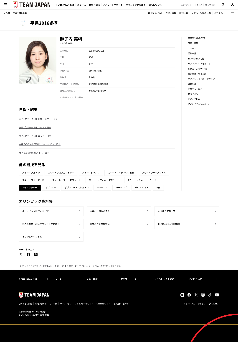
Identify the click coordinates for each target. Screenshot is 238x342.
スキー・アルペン (31, 172)
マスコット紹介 (195, 89)
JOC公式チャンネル (197, 104)
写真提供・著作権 (121, 303)
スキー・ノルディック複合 (121, 172)
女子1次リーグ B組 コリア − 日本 (35, 135)
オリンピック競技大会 (42, 266)
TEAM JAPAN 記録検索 (169, 223)
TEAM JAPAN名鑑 (196, 58)
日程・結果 (170, 13)
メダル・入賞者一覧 (201, 13)
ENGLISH (215, 303)
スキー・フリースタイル (154, 172)
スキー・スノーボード (33, 180)
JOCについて (155, 4)
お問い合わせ (40, 303)
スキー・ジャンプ (91, 172)
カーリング (121, 187)
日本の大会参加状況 (100, 223)
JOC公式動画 (194, 99)
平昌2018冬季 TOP (196, 38)
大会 (28, 266)
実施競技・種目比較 (197, 73)
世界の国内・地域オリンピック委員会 (40, 223)
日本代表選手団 (101, 266)
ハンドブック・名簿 (197, 63)
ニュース (81, 4)
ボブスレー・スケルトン (77, 187)
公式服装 (192, 83)
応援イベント (194, 94)
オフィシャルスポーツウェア (201, 78)
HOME (21, 266)
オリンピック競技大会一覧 (35, 211)
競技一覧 (183, 13)
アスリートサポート (113, 4)
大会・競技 (101, 279)
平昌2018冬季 (60, 266)
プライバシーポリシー (84, 303)
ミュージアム (189, 303)
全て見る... (219, 13)
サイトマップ (65, 303)
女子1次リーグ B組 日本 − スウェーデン (38, 118)
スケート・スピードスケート (66, 180)
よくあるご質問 (25, 303)
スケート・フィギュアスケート (104, 180)
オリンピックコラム (32, 236)
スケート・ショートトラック (142, 180)
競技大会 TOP (155, 13)
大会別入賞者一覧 (166, 211)
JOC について (203, 279)
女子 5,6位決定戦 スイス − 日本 (34, 152)
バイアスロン (141, 187)
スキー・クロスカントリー (61, 172)
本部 (158, 187)
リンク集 (53, 303)
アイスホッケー (85, 266)
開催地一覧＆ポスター (101, 211)
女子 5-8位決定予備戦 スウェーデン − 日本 (40, 144)
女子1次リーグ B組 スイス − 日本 (35, 127)
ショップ (201, 303)
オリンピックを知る (136, 4)
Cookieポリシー (103, 303)
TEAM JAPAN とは (33, 279)
